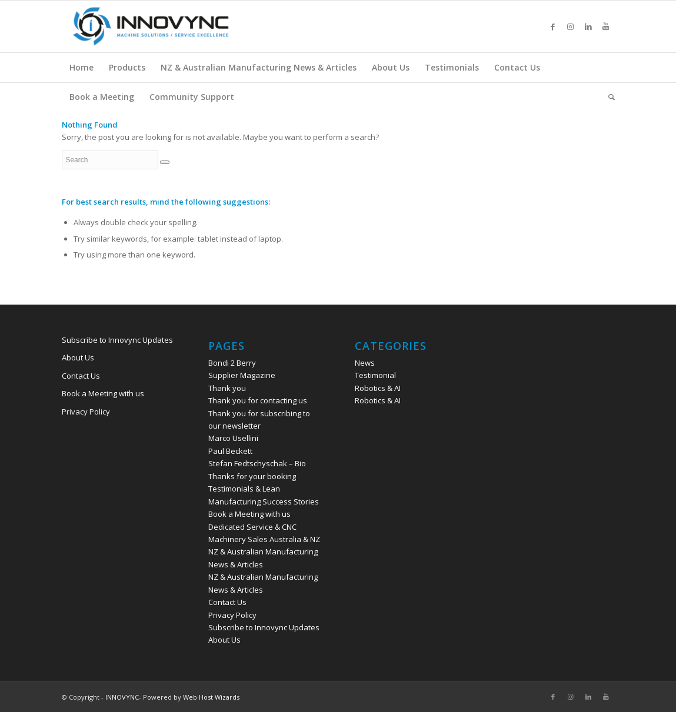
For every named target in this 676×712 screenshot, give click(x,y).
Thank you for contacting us (257, 400)
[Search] (608, 97)
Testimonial (375, 375)
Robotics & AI (378, 388)
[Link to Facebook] (553, 26)
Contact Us (81, 375)
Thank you (227, 388)
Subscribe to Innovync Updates (117, 340)
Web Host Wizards (211, 697)
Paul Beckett (230, 451)
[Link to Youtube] (606, 26)
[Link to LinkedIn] (588, 26)
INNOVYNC (122, 697)
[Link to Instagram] (571, 26)
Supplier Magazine (241, 375)
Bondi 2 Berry (232, 362)
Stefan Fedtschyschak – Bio (257, 463)
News (365, 362)
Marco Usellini (233, 438)
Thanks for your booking (252, 476)
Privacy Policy (86, 411)
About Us (78, 357)
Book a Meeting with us (103, 393)
